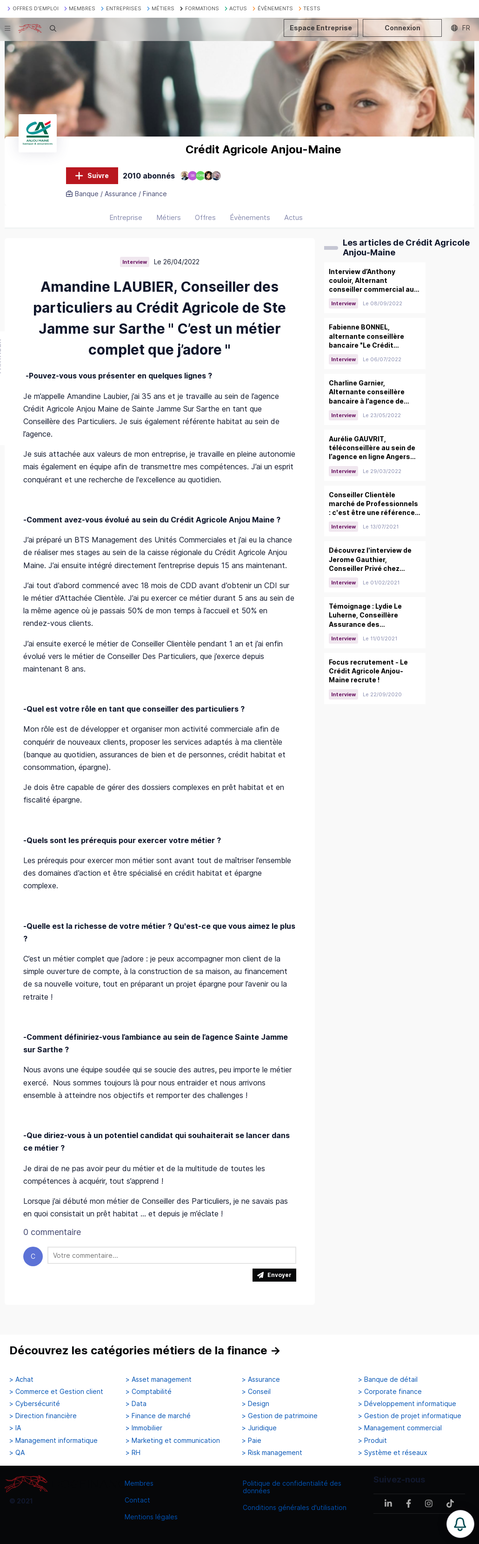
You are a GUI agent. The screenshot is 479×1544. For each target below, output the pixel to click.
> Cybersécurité (34, 1404)
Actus (293, 224)
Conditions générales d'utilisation (294, 1507)
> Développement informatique (407, 1404)
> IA (15, 1428)
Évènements (250, 224)
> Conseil (256, 1392)
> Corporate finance (390, 1392)
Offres (205, 224)
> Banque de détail (388, 1379)
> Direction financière (43, 1416)
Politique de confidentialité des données (292, 1487)
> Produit (372, 1440)
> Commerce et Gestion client (56, 1392)
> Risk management (272, 1452)
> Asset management (159, 1379)
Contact (137, 1500)
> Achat (21, 1379)
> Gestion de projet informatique (409, 1416)
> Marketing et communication (173, 1440)
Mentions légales (151, 1517)
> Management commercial (400, 1428)
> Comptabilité (149, 1392)
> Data (136, 1404)
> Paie (251, 1440)
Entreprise (125, 224)
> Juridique (259, 1428)
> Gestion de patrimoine (280, 1416)
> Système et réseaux (392, 1452)
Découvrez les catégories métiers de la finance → (145, 1351)
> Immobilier (144, 1428)
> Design (255, 1404)
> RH (133, 1452)
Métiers (168, 224)
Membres (139, 1483)
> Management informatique (53, 1440)
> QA (17, 1452)
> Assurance (261, 1379)
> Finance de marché (158, 1416)
